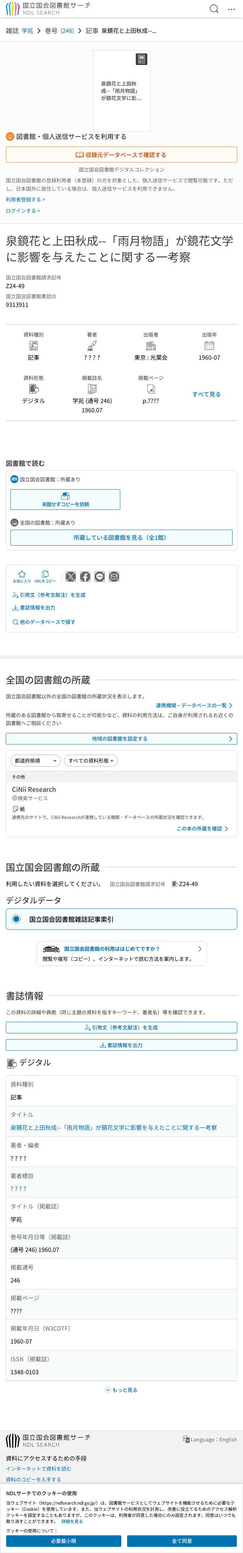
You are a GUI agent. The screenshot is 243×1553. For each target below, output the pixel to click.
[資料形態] (91, 760)
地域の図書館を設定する (163, 738)
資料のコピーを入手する (33, 1479)
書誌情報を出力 (33, 607)
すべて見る (206, 394)
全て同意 (182, 1540)
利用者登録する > (25, 199)
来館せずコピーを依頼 (65, 499)
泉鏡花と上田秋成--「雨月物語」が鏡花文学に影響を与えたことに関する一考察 (113, 1127)
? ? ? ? (18, 1188)
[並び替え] (35, 760)
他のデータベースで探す (43, 622)
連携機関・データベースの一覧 (195, 705)
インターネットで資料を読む (38, 1468)
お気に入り (22, 577)
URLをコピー (45, 577)
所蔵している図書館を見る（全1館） (121, 537)
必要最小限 (63, 1540)
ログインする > (23, 210)
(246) (67, 30)
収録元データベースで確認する (120, 154)
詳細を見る (72, 1521)
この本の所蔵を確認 (204, 828)
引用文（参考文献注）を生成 (49, 595)
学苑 (27, 30)
